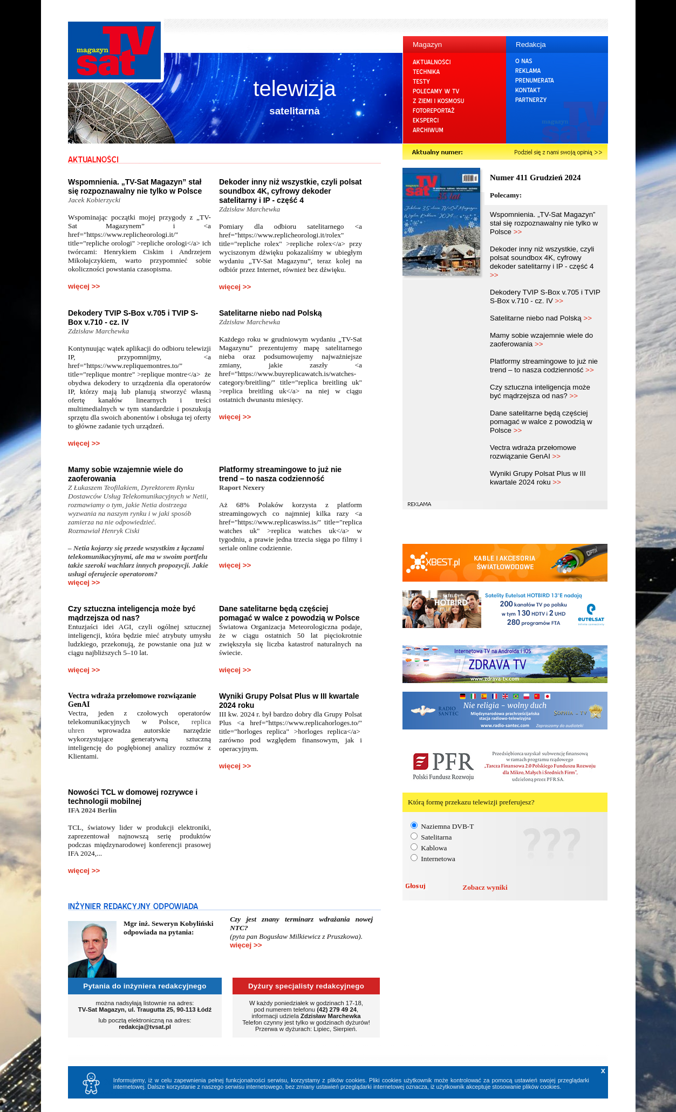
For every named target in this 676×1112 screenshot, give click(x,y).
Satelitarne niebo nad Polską (270, 313)
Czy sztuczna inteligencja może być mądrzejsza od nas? (132, 613)
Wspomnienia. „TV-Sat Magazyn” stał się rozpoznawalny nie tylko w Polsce (135, 186)
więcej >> (84, 286)
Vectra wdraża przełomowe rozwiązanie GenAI (533, 452)
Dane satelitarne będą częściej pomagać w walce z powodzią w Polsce (289, 613)
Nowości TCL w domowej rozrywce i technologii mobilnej (132, 797)
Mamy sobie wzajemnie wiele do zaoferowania (541, 339)
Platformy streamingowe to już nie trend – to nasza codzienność (280, 474)
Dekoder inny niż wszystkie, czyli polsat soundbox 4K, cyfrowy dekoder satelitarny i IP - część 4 (290, 191)
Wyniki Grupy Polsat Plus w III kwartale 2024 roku (538, 477)
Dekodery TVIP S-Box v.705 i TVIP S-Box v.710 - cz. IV (545, 296)
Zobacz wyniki (484, 887)
